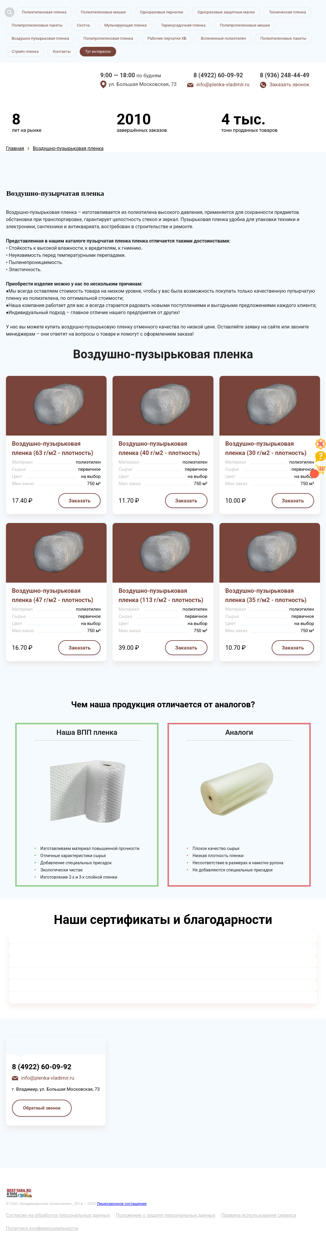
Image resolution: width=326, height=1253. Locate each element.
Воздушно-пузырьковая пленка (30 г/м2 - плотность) (266, 448)
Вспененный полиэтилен (223, 38)
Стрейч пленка (25, 51)
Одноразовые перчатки (161, 12)
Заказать (79, 501)
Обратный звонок (42, 1108)
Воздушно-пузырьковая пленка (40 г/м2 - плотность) (159, 448)
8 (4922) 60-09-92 (218, 75)
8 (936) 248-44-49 (284, 75)
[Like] (320, 447)
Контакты (62, 51)
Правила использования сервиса (258, 1215)
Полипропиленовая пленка (108, 38)
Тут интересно (98, 51)
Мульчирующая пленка (125, 25)
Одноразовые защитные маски (226, 12)
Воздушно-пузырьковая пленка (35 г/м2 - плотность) (266, 595)
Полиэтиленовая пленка (44, 12)
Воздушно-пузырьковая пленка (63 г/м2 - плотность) (52, 448)
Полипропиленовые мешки (245, 25)
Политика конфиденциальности (42, 1228)
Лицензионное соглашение (122, 1203)
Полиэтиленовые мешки (103, 12)
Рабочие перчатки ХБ (167, 38)
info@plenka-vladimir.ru (223, 84)
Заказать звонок (289, 84)
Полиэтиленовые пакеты (283, 38)
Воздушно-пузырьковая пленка (40, 38)
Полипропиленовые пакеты (37, 25)
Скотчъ (83, 25)
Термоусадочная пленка (183, 25)
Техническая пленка (287, 12)
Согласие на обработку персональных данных (58, 1215)
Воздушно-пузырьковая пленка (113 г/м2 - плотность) (161, 595)
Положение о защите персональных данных (165, 1215)
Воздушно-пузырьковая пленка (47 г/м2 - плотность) (52, 595)
